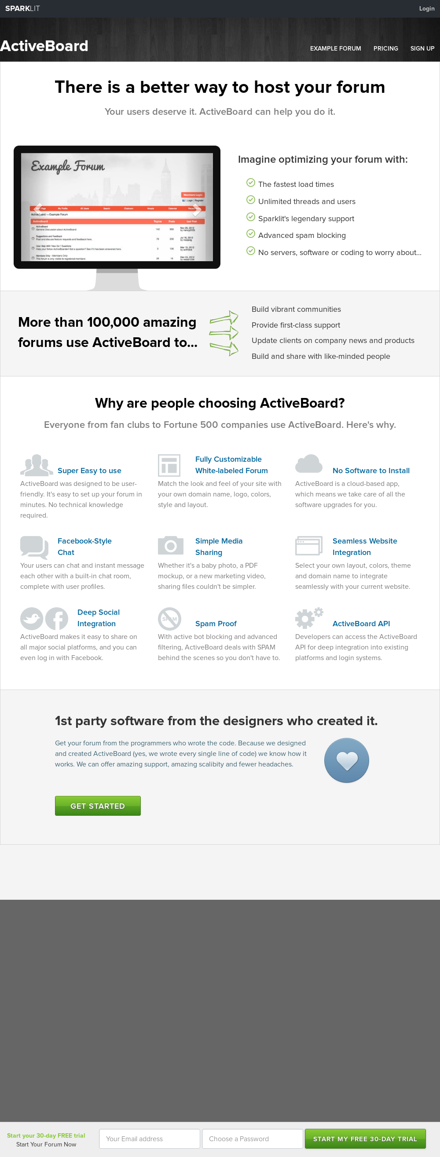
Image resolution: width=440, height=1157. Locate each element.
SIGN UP (423, 49)
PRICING (386, 49)
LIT (22, 9)
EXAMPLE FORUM (335, 49)
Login (427, 9)
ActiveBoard (44, 47)
